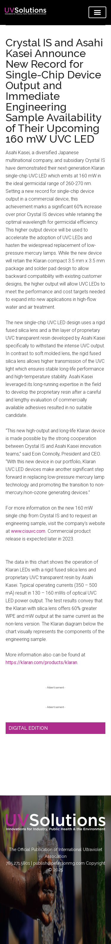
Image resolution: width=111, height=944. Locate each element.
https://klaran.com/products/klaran (41, 662)
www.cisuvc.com (28, 531)
